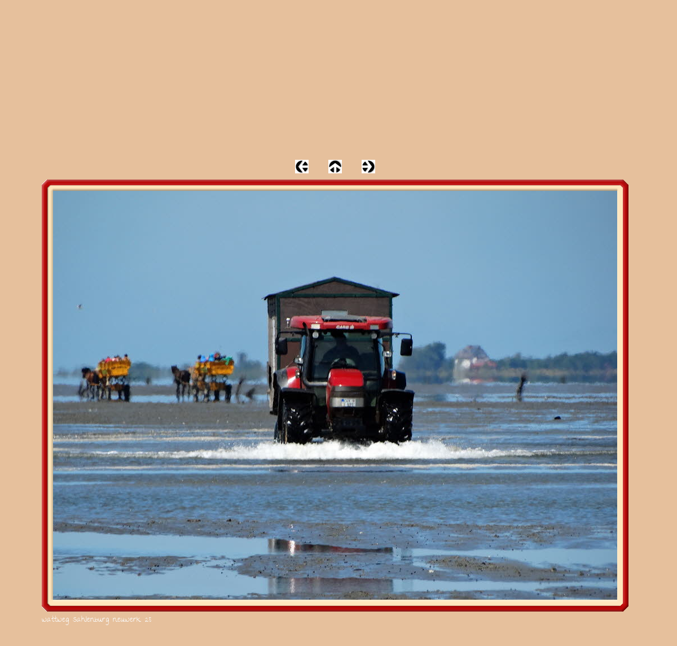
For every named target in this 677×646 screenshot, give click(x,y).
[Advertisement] (338, 79)
